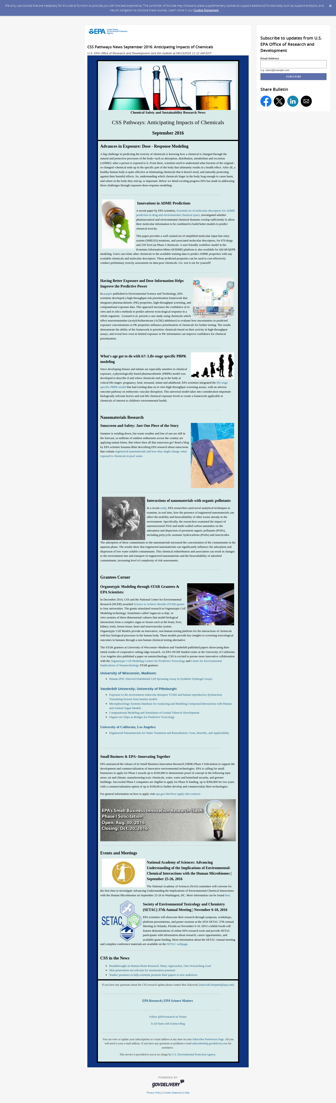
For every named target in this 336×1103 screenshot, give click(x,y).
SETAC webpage (177, 944)
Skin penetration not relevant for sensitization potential (142, 970)
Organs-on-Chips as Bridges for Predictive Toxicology (142, 717)
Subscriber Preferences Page (208, 1039)
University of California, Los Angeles (127, 727)
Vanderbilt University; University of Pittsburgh (138, 689)
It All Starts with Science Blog (168, 1023)
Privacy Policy (154, 1093)
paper (109, 293)
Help (186, 1093)
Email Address (269, 58)
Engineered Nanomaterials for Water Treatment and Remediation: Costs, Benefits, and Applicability (169, 733)
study (163, 508)
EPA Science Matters (179, 1000)
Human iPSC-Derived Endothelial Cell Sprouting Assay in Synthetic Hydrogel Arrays (160, 679)
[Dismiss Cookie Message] (330, 4)
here (227, 895)
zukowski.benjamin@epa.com (216, 984)
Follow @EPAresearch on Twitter (168, 1016)
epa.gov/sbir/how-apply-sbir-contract (178, 794)
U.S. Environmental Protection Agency (193, 1054)
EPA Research (152, 1000)
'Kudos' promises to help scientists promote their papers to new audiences (153, 975)
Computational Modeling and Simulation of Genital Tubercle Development (154, 712)
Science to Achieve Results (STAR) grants (159, 604)
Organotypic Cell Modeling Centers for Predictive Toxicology (148, 661)
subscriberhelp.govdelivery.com (209, 1043)
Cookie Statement (206, 10)
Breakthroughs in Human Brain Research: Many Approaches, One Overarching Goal (160, 966)
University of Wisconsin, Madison (127, 673)
